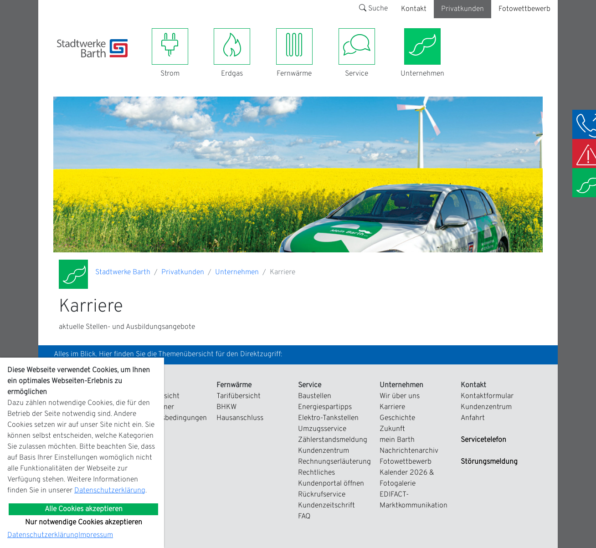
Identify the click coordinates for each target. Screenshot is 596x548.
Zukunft (392, 429)
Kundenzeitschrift (326, 505)
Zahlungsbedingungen (171, 418)
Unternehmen (237, 272)
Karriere (392, 407)
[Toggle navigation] (62, 62)
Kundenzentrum (323, 451)
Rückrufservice (321, 494)
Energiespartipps (325, 407)
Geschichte (397, 418)
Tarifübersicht (238, 396)
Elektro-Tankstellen (328, 418)
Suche (373, 8)
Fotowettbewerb (524, 9)
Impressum (95, 535)
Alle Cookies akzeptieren (84, 509)
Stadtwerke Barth (122, 272)
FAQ (304, 516)
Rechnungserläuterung (334, 461)
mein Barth (397, 440)
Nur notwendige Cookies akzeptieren (83, 522)
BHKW (226, 407)
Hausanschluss (239, 418)
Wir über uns (400, 396)
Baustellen (314, 396)
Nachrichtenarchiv (409, 451)
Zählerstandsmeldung (332, 440)
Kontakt (413, 9)
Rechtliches (316, 472)
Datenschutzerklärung (109, 490)
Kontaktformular (487, 396)
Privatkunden (462, 9)
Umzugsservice (322, 429)
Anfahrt (473, 418)
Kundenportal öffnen (331, 483)
